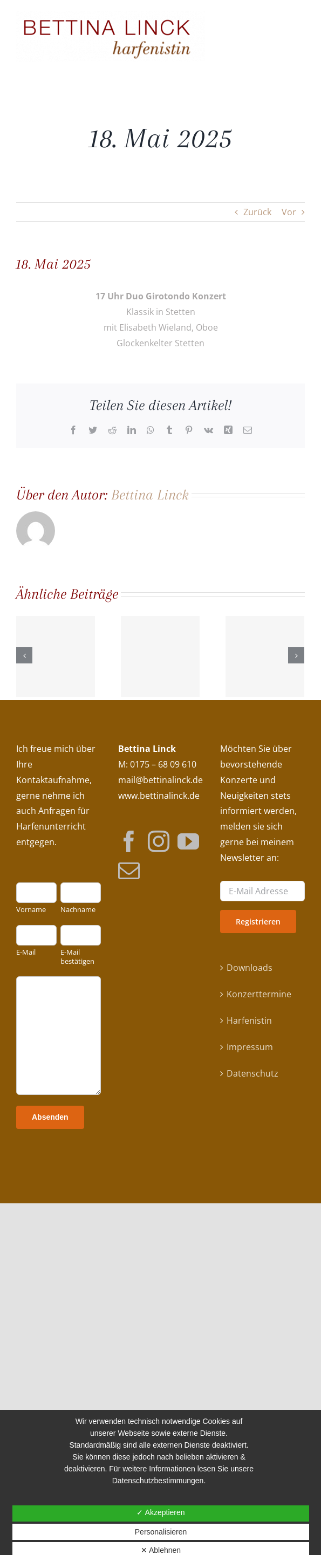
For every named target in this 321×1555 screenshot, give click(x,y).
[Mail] (129, 870)
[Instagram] (158, 841)
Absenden (50, 1117)
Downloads (249, 968)
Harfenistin (249, 1020)
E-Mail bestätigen (77, 957)
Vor (289, 212)
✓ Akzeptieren (160, 1512)
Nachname (77, 909)
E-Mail (26, 952)
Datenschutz (252, 1073)
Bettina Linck (150, 495)
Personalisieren (161, 1531)
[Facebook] (129, 841)
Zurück (257, 212)
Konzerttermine (259, 994)
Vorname (31, 909)
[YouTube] (188, 841)
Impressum (250, 1047)
